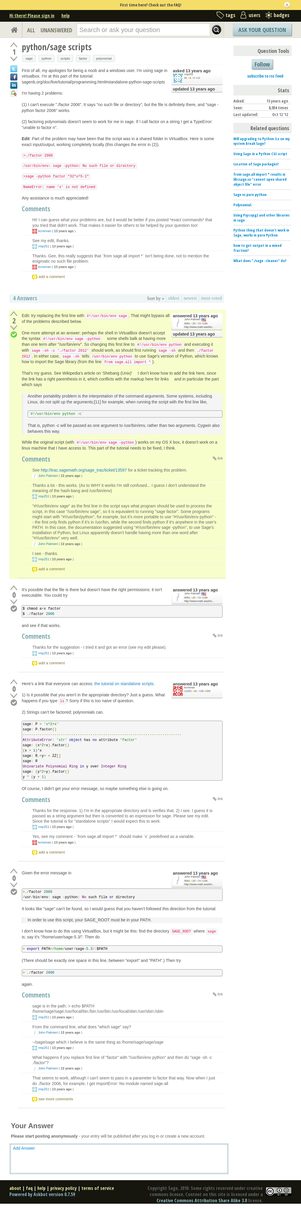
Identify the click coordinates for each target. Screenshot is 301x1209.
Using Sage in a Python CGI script (260, 153)
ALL (31, 30)
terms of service (97, 1188)
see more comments (56, 1099)
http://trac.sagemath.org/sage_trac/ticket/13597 (84, 470)
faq (29, 1188)
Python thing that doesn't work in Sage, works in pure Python (261, 232)
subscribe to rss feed (265, 76)
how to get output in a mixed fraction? (257, 248)
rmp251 (188, 74)
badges (282, 15)
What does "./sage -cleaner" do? (259, 260)
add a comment (52, 276)
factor (83, 58)
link (220, 458)
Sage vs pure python (250, 194)
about (15, 1188)
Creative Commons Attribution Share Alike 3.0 (202, 1200)
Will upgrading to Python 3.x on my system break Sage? (261, 141)
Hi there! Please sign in (31, 15)
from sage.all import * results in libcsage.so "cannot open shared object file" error (260, 179)
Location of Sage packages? (256, 164)
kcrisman (44, 231)
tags (230, 15)
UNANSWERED (56, 30)
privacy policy (63, 1188)
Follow (262, 64)
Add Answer (24, 1148)
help (65, 15)
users (254, 15)
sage (29, 58)
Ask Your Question (262, 30)
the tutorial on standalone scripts (124, 683)
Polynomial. (242, 204)
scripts (65, 58)
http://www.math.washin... (199, 327)
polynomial (104, 58)
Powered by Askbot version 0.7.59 (42, 1194)
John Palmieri (192, 319)
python (46, 58)
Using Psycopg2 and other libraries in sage (261, 217)
